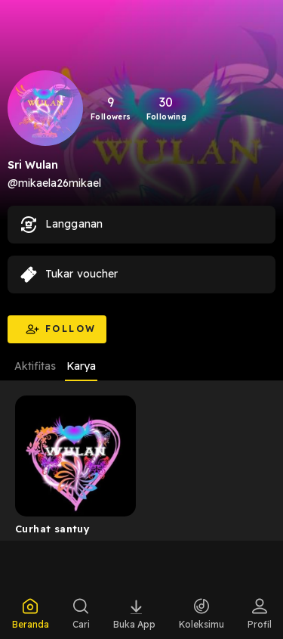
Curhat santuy (52, 529)
